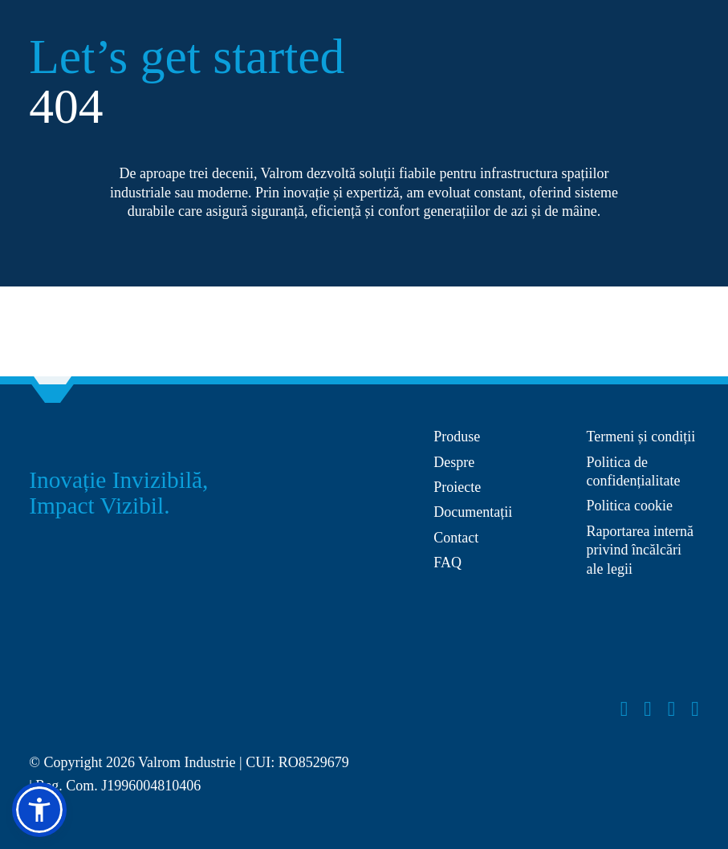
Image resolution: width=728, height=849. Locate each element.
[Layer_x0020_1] (89, 706)
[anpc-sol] (643, 627)
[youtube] (672, 709)
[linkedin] (695, 709)
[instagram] (648, 709)
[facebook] (624, 709)
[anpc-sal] (496, 599)
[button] (39, 809)
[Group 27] (53, 435)
